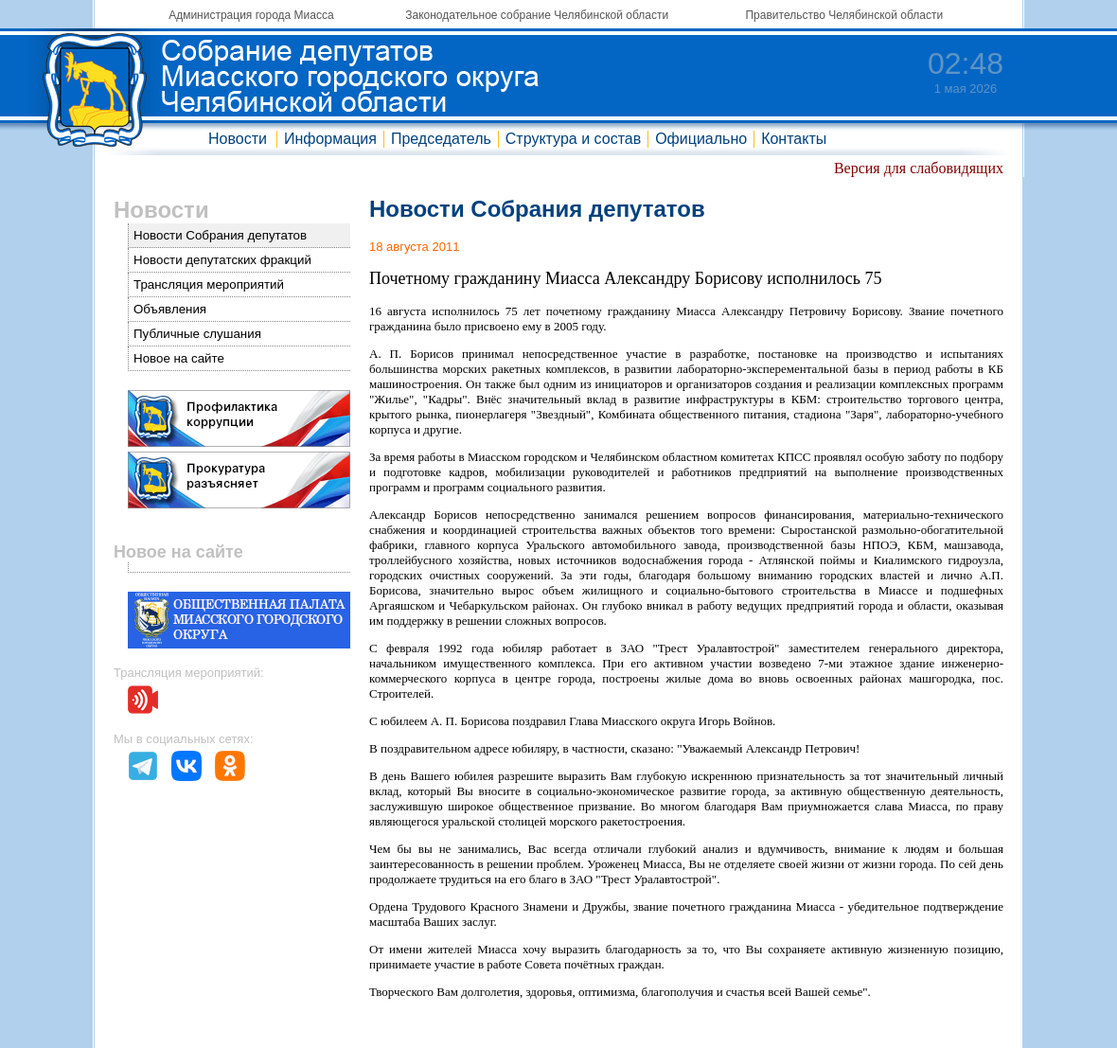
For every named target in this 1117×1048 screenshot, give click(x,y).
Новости (237, 139)
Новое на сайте (178, 358)
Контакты (793, 139)
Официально (701, 139)
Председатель (441, 139)
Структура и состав (573, 139)
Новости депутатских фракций (222, 260)
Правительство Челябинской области (844, 15)
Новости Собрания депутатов (220, 235)
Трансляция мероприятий (208, 284)
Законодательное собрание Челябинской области (536, 15)
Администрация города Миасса (250, 15)
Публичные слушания (197, 334)
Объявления (169, 309)
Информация (330, 139)
